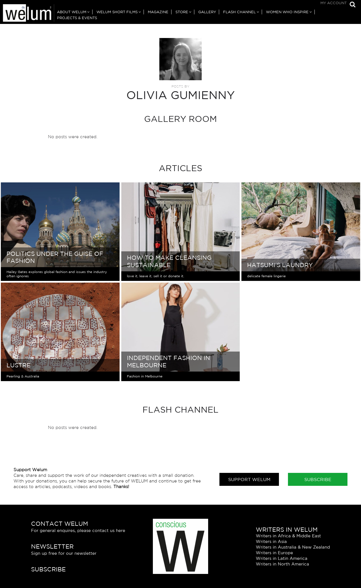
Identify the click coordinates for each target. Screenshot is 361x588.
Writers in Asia (271, 541)
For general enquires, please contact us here (78, 530)
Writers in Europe (274, 552)
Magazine (158, 12)
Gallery (207, 12)
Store (181, 12)
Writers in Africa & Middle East (288, 535)
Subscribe (317, 479)
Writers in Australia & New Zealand (293, 547)
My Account (333, 3)
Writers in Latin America (281, 558)
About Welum (71, 12)
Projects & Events (77, 18)
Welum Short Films (117, 12)
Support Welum (249, 479)
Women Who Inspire (287, 12)
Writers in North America (282, 564)
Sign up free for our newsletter (63, 553)
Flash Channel (239, 12)
